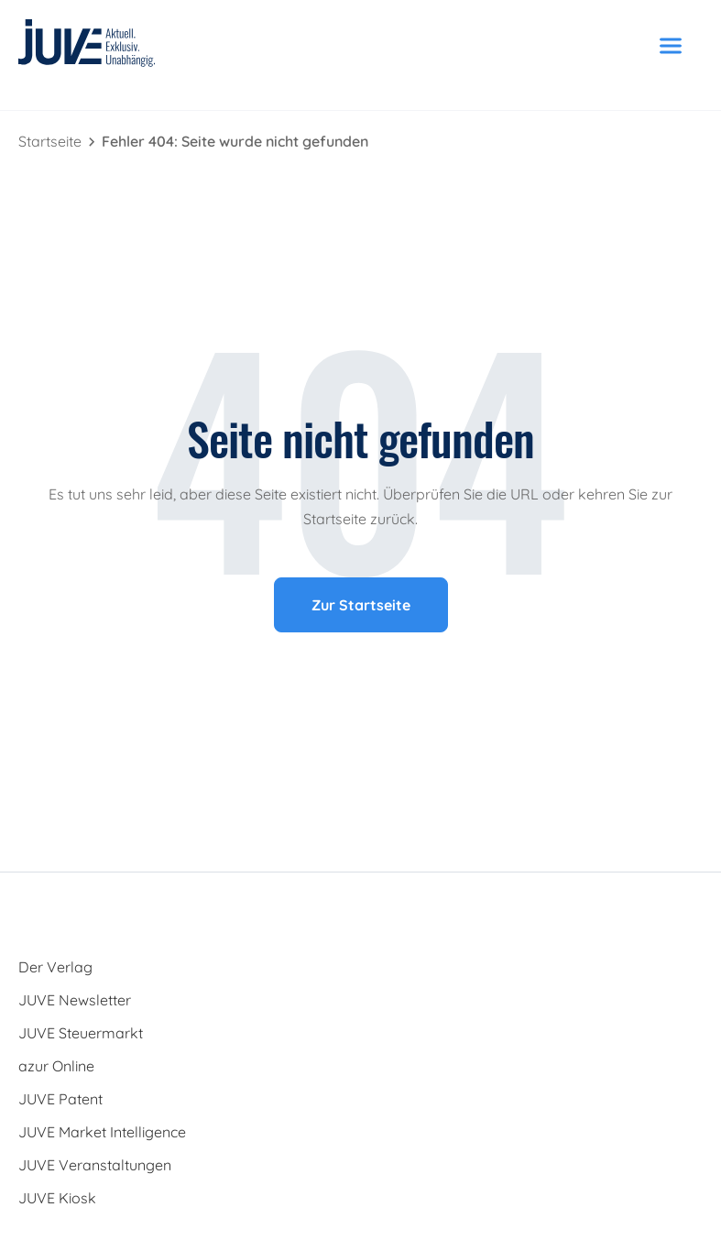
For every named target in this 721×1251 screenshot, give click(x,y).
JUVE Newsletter (74, 1000)
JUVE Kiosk (57, 1198)
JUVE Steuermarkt (80, 1033)
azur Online (56, 1066)
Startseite (51, 141)
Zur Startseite (360, 605)
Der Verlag (55, 967)
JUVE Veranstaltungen (94, 1165)
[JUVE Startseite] (87, 46)
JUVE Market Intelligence (102, 1132)
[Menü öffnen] (671, 46)
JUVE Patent (60, 1099)
